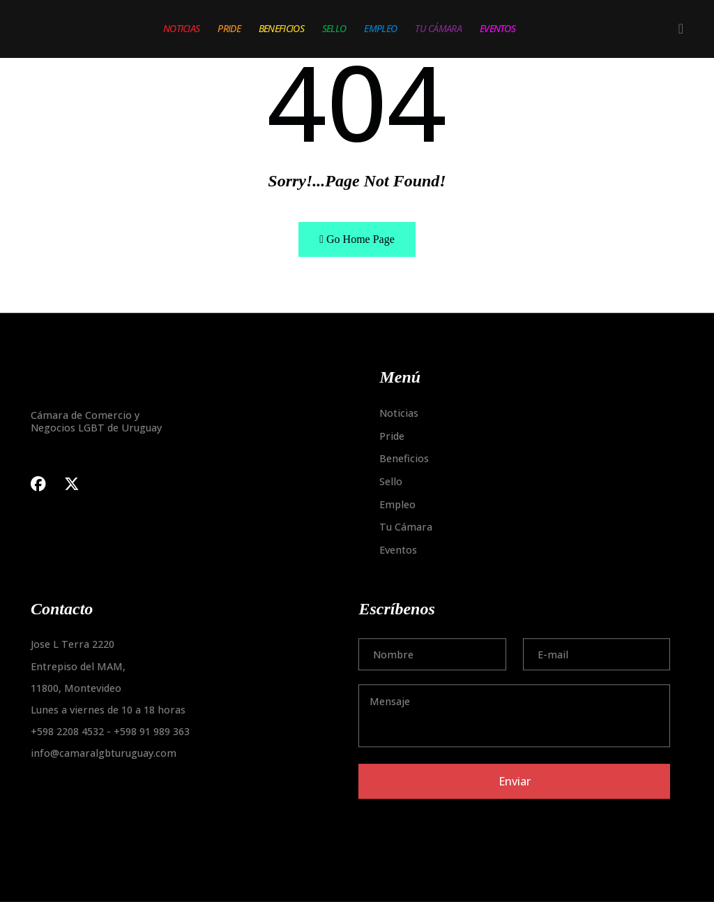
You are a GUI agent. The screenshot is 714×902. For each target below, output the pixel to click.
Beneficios (281, 28)
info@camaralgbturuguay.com (103, 754)
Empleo (380, 28)
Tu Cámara (438, 28)
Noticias (181, 28)
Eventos (497, 28)
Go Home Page (357, 239)
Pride (229, 28)
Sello (334, 28)
